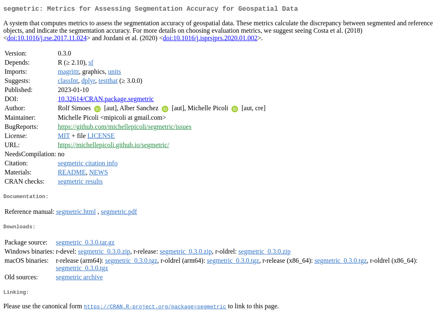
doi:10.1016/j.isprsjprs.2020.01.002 (210, 39)
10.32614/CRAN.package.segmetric (106, 100)
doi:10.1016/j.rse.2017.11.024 (47, 39)
